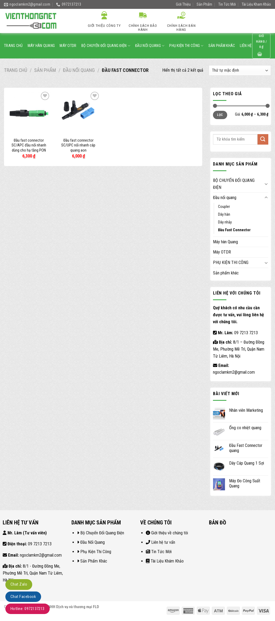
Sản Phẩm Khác (93, 561)
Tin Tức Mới (227, 4)
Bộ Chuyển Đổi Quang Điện (102, 532)
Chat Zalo (18, 584)
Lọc (220, 115)
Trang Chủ (13, 45)
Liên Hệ (246, 45)
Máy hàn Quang (41, 45)
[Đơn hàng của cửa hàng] (240, 70)
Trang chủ (15, 70)
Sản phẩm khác (221, 45)
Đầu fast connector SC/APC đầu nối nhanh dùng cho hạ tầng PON (29, 145)
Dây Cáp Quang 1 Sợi (246, 463)
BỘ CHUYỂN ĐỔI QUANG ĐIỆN (105, 45)
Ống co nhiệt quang (245, 427)
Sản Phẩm (204, 4)
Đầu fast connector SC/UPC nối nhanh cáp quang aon (78, 145)
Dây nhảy (225, 222)
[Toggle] (266, 184)
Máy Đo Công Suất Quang (244, 483)
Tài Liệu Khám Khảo (167, 561)
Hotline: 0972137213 (27, 608)
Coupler (224, 206)
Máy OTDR (68, 45)
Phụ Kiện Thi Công (95, 551)
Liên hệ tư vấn (163, 542)
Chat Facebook (23, 596)
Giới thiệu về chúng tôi (169, 532)
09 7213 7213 (246, 332)
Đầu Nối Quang (92, 542)
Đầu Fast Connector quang (245, 448)
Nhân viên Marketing (246, 410)
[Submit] (265, 20)
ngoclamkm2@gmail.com (234, 372)
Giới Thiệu (183, 4)
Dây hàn (224, 214)
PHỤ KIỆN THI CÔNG (186, 45)
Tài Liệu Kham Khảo (256, 4)
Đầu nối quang (149, 45)
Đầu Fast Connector (234, 230)
